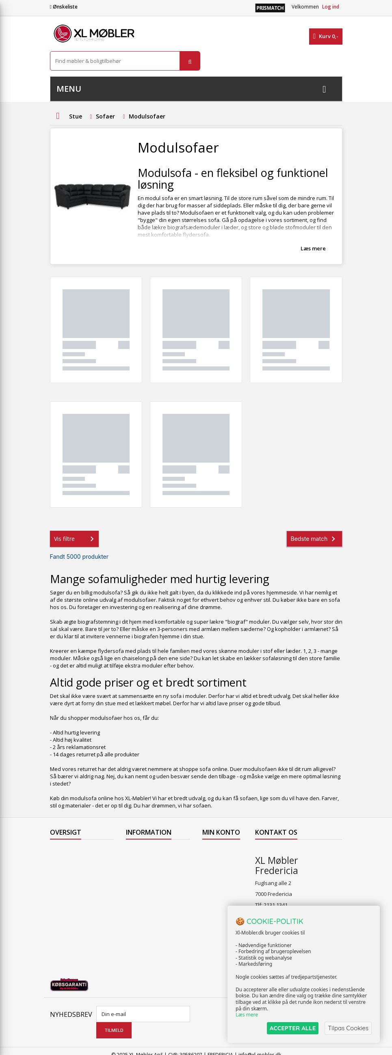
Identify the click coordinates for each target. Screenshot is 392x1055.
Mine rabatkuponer (219, 911)
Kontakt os (63, 904)
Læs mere (313, 248)
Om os (134, 914)
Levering (136, 883)
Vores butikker (68, 893)
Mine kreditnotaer (217, 865)
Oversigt (60, 914)
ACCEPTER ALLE (293, 1028)
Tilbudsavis (64, 851)
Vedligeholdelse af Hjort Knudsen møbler (155, 939)
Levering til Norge (147, 862)
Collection (62, 862)
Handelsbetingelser (150, 893)
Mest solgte (64, 883)
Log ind (330, 6)
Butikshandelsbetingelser (157, 904)
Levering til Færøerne (152, 851)
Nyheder (60, 872)
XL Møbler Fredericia (151, 925)
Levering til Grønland (151, 872)
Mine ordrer (217, 851)
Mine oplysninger (217, 894)
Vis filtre (75, 539)
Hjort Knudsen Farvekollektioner (147, 957)
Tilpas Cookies (348, 1028)
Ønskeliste (64, 6)
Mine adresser (220, 879)
